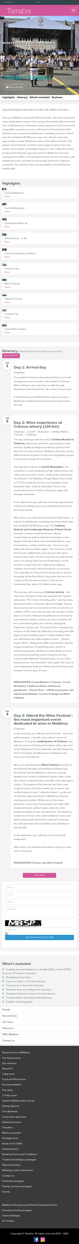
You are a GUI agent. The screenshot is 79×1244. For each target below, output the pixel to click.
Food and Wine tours (14, 1079)
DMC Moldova (10, 1034)
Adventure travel (11, 1122)
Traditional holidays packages (19, 1160)
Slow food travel (11, 1165)
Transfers (7, 1128)
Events (6, 1010)
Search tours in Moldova (16, 1053)
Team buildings (11, 1216)
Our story (7, 1090)
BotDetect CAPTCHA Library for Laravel (23, 926)
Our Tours (7, 1022)
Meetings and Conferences (17, 1170)
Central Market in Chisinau (46, 682)
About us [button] (8, 1028)
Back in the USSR (12, 1144)
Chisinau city (38, 863)
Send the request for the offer (40, 937)
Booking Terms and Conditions (19, 1154)
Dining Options (10, 1106)
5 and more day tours (14, 1117)
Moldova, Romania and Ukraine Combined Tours (29, 1205)
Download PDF (11, 356)
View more (39, 875)
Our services (9, 1016)
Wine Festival (54, 863)
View (7, 196)
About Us (7, 1069)
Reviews (57, 97)
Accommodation (11, 1085)
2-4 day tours (9, 1095)
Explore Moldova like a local (18, 1101)
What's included (40, 97)
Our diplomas (10, 1111)
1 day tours (8, 1074)
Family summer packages (17, 1186)
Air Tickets (8, 1221)
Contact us (8, 1041)
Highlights (8, 97)
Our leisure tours (11, 1058)
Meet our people (11, 1133)
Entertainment (10, 1149)
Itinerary (22, 97)
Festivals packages (13, 1181)
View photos (14, 87)
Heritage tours (10, 1138)
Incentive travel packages (17, 1210)
